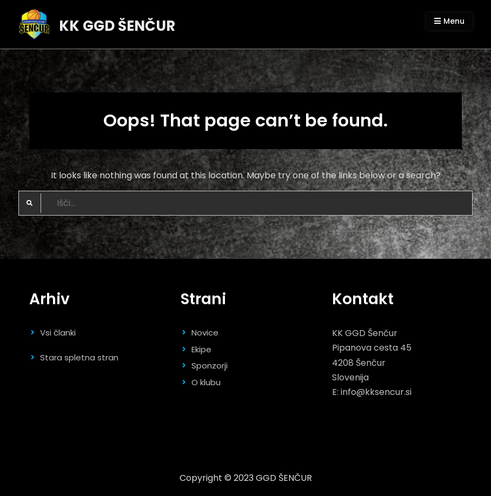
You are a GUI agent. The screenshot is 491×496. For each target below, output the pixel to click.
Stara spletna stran (79, 357)
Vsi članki (58, 332)
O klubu (206, 382)
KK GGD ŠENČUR (117, 26)
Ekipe (201, 349)
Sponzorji (209, 365)
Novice (204, 332)
